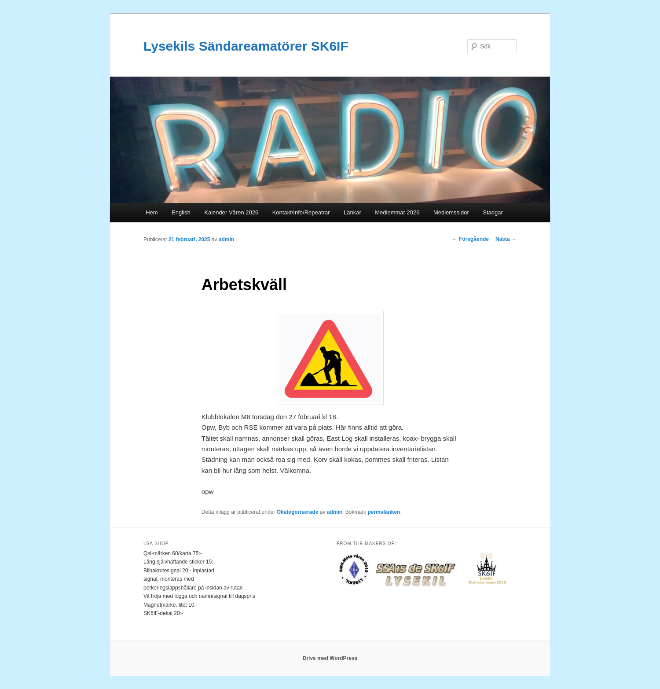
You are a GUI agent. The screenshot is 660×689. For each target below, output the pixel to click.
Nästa (506, 239)
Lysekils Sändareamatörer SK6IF (245, 46)
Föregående (470, 239)
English (181, 212)
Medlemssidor (451, 212)
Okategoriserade (298, 512)
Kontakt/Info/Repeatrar (301, 212)
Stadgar (493, 212)
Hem (152, 212)
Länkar (352, 212)
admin (226, 239)
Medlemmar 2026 (397, 212)
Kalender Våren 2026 (231, 212)
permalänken (383, 512)
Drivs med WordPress (330, 658)
